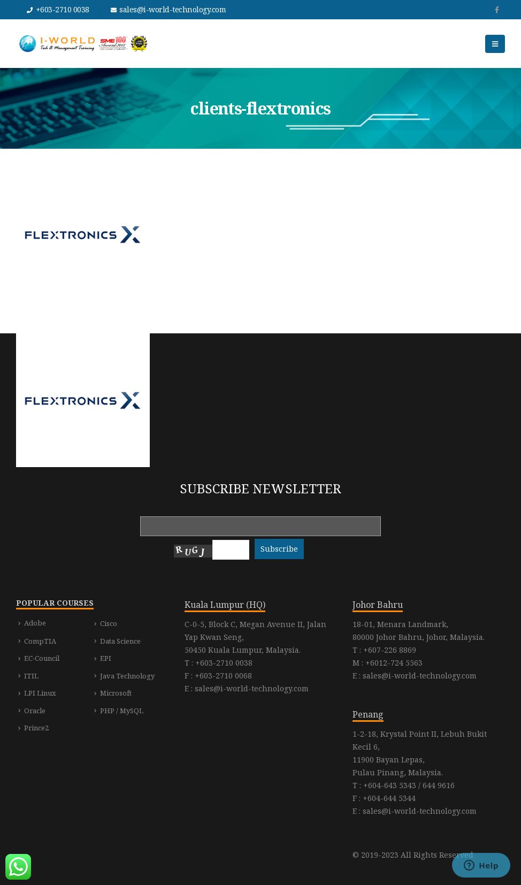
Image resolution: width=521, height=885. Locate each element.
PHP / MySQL (121, 710)
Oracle (34, 710)
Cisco (108, 623)
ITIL (31, 676)
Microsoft (116, 693)
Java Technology (127, 676)
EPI (105, 658)
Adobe (35, 623)
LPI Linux (40, 693)
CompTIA (40, 641)
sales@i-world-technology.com (172, 9)
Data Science (120, 641)
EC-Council (41, 658)
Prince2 (36, 728)
